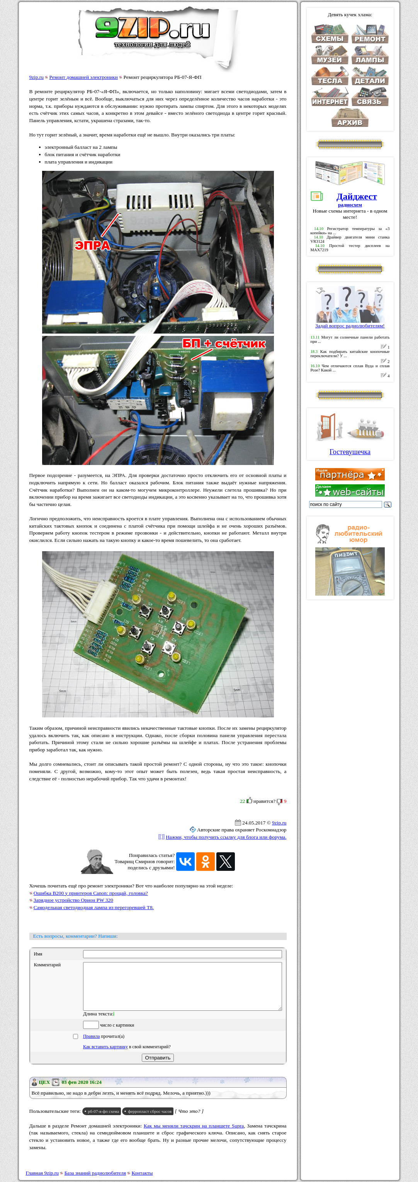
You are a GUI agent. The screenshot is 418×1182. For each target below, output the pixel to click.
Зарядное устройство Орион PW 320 (73, 900)
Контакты (142, 1173)
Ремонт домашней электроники (83, 77)
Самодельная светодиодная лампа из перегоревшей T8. (94, 907)
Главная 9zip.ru (42, 1173)
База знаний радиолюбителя (95, 1173)
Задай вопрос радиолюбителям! (350, 323)
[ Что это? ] (189, 1120)
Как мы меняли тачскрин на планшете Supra (194, 1135)
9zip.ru (36, 77)
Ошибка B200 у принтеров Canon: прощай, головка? (91, 893)
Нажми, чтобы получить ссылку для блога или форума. (226, 837)
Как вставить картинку (105, 1056)
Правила (91, 1045)
